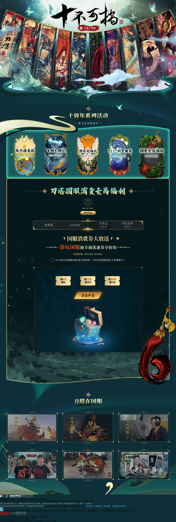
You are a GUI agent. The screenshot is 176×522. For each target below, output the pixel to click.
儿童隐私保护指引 (119, 506)
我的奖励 (88, 213)
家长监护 (90, 506)
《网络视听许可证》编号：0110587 (77, 503)
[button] (11, 154)
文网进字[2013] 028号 (35, 506)
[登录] (91, 208)
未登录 (88, 295)
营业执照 (107, 506)
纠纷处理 (98, 506)
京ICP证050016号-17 (8, 503)
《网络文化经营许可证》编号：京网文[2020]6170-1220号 (40, 503)
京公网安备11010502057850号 (12, 506)
